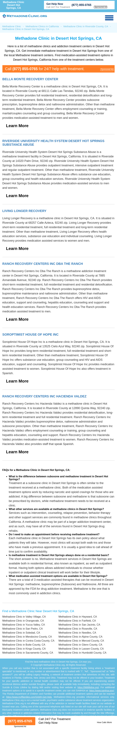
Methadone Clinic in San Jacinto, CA (79, 624)
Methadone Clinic (11, 26)
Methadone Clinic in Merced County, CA (81, 640)
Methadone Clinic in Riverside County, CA (85, 26)
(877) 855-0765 (81, 5)
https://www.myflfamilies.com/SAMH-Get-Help (29, 697)
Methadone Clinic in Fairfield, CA (77, 620)
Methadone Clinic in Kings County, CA (24, 648)
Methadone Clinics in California (42, 26)
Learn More (17, 125)
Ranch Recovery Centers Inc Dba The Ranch (42, 263)
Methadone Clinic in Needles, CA (77, 632)
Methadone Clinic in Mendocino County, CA (27, 636)
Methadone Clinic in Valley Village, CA (24, 616)
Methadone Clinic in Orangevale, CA (23, 620)
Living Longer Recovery (24, 211)
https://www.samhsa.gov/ (101, 690)
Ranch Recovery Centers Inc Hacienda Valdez (44, 396)
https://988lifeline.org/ (88, 687)
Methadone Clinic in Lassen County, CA (81, 648)
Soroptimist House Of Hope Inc (30, 334)
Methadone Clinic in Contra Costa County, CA (28, 640)
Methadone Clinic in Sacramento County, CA (27, 652)
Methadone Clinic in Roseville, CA (77, 628)
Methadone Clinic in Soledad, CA (21, 632)
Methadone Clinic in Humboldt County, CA (82, 652)
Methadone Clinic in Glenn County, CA (80, 644)
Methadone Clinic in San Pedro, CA (22, 628)
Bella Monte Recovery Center (30, 79)
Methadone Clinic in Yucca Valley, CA (23, 624)
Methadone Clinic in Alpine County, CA (80, 636)
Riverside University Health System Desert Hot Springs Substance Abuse (53, 142)
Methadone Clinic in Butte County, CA (23, 644)
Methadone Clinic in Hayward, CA (77, 616)
